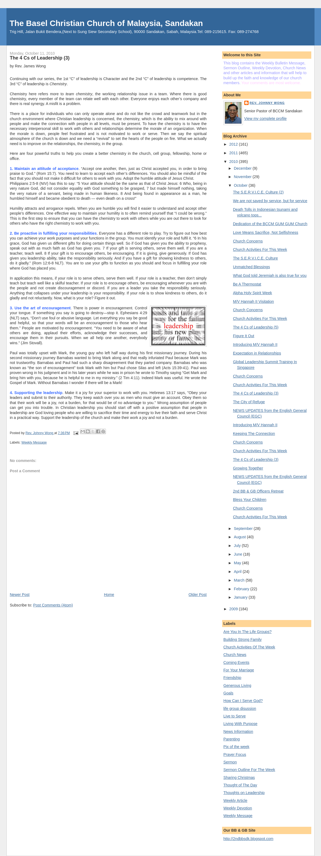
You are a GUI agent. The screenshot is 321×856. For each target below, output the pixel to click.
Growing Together (248, 468)
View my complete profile (265, 118)
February (242, 589)
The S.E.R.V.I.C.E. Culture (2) (258, 192)
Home (109, 594)
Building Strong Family (242, 639)
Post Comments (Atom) (53, 605)
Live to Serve (234, 716)
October (241, 185)
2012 (234, 144)
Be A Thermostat (247, 284)
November (243, 177)
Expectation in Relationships (257, 353)
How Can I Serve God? (243, 700)
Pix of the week (236, 747)
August (240, 537)
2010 (234, 161)
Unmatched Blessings (251, 267)
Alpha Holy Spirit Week (252, 293)
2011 (234, 153)
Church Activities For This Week (260, 249)
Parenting (231, 739)
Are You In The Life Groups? (247, 631)
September (244, 528)
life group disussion (239, 708)
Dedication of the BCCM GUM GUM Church (270, 224)
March (240, 580)
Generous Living (237, 685)
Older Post (198, 594)
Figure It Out (243, 336)
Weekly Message (34, 442)
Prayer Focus (234, 754)
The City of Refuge (249, 402)
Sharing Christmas (239, 777)
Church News (234, 654)
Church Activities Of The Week (249, 647)
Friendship (232, 677)
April (238, 571)
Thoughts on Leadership (244, 793)
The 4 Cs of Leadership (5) (255, 327)
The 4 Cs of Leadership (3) (255, 393)
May (238, 563)
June (238, 554)
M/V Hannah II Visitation (253, 301)
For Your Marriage (238, 670)
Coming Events (236, 662)
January (241, 597)
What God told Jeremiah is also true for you (269, 275)
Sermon (230, 762)
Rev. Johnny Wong (267, 102)
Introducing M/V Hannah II (255, 344)
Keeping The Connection (254, 433)
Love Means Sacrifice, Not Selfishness (265, 232)
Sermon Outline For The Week (249, 770)
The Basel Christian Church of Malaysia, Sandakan (106, 23)
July (238, 545)
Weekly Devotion (237, 808)
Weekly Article (235, 800)
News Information (238, 731)
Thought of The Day (240, 785)
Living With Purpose (240, 723)
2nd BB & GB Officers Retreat (258, 491)
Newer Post (19, 594)
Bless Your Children (249, 499)
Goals (228, 693)
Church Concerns (248, 241)
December (243, 168)
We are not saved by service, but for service (270, 201)
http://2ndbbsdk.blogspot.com (248, 839)
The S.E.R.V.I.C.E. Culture (255, 258)
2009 (234, 609)
